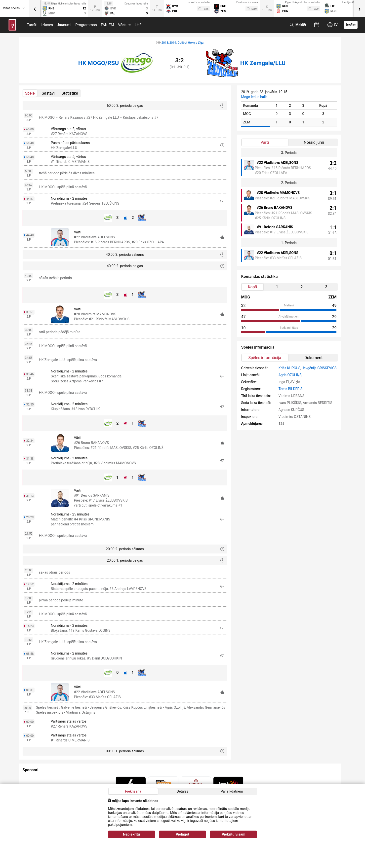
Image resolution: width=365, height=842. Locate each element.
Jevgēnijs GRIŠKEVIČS (319, 368)
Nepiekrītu (131, 834)
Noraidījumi (314, 142)
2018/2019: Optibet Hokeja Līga (182, 42)
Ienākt (351, 25)
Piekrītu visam (233, 834)
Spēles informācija (264, 357)
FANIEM (107, 25)
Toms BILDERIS (291, 389)
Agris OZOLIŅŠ (290, 375)
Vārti (265, 142)
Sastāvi (48, 93)
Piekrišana (133, 791)
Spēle (30, 93)
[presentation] (34, 8)
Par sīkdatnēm (232, 791)
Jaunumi (64, 25)
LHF (138, 25)
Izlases (47, 25)
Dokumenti (314, 357)
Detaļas (182, 791)
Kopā (252, 287)
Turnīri (32, 25)
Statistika (70, 93)
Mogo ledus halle (254, 97)
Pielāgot (182, 834)
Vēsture (124, 25)
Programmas (86, 25)
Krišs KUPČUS (289, 368)
